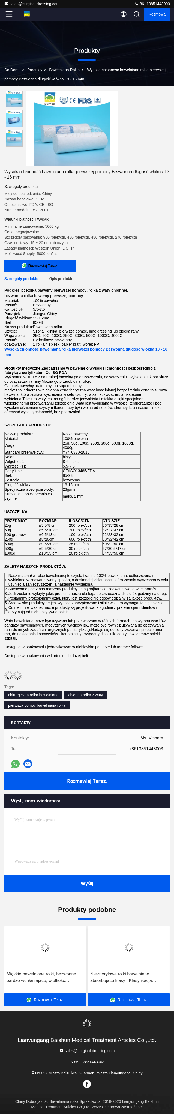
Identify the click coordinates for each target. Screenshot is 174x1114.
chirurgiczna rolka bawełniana (33, 695)
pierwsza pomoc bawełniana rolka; (37, 705)
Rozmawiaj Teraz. (87, 781)
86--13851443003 (152, 4)
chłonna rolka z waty (85, 695)
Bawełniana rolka (64, 70)
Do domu (12, 70)
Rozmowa (157, 14)
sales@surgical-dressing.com (31, 4)
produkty (34, 70)
